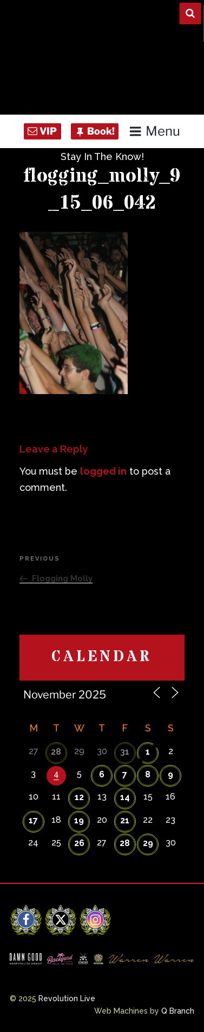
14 (125, 797)
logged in (103, 471)
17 (33, 820)
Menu (154, 131)
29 (148, 843)
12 (79, 797)
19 (79, 820)
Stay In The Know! (102, 156)
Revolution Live (66, 998)
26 (79, 843)
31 (124, 752)
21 (124, 820)
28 (56, 752)
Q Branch (177, 1011)
